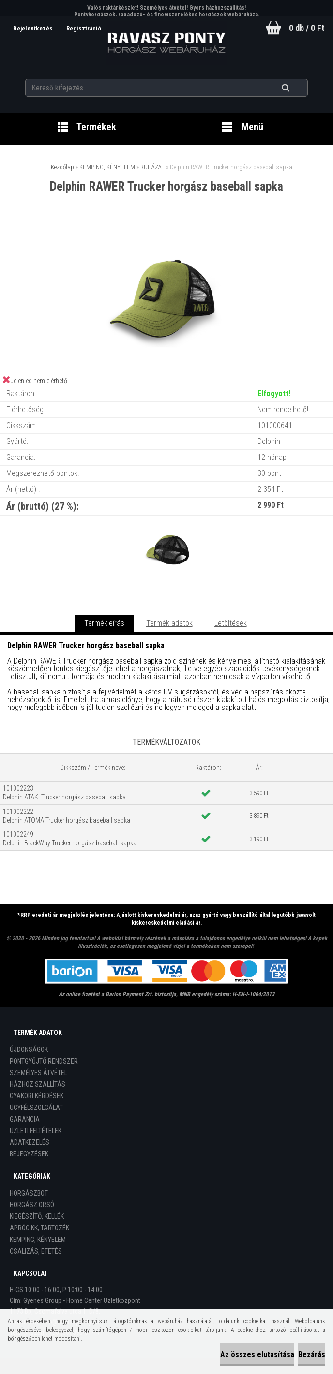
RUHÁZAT (152, 167)
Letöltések (230, 623)
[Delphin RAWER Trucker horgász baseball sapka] (166, 232)
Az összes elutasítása (257, 1354)
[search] (297, 88)
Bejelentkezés (33, 28)
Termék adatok (169, 623)
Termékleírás (104, 623)
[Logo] (166, 43)
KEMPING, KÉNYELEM (107, 167)
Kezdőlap (62, 167)
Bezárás (311, 1354)
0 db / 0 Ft (306, 28)
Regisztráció (83, 28)
